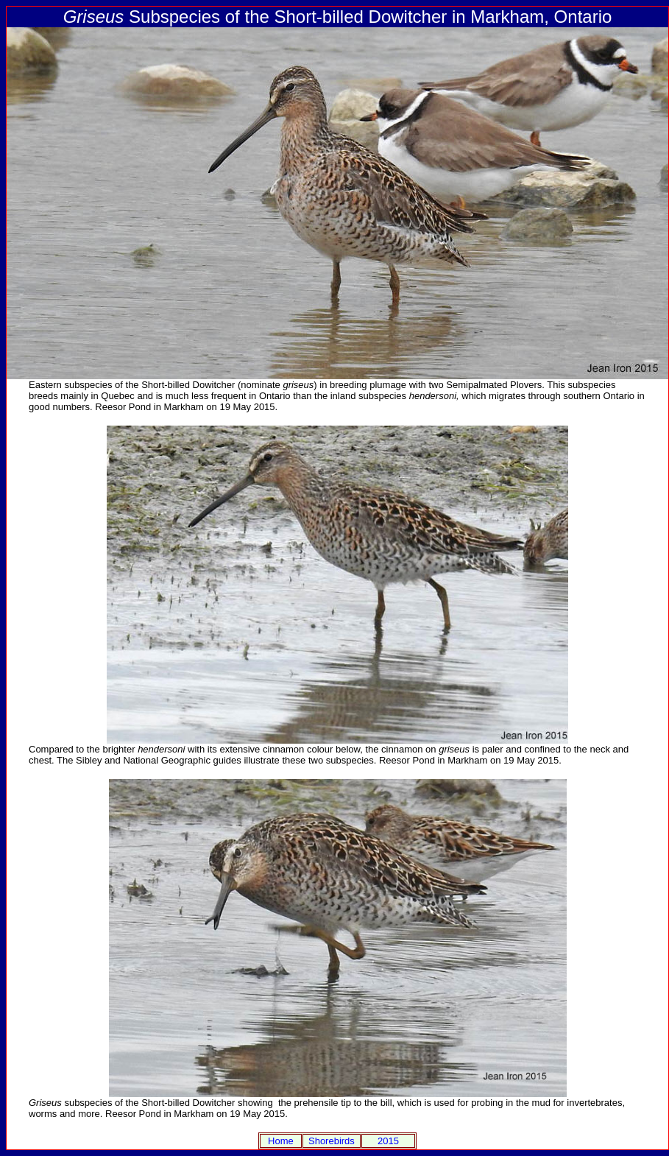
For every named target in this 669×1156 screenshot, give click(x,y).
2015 (388, 1140)
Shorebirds (331, 1140)
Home (281, 1140)
